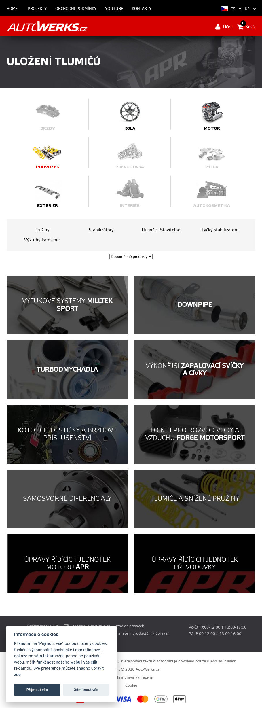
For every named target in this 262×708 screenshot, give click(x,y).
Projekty (37, 9)
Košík (246, 26)
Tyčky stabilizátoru (220, 230)
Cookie (131, 685)
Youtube (114, 9)
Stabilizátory (101, 230)
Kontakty (141, 9)
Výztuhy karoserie (42, 240)
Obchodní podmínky (75, 9)
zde (17, 674)
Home (12, 9)
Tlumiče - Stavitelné (160, 230)
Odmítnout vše (86, 690)
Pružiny (42, 230)
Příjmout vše (37, 690)
